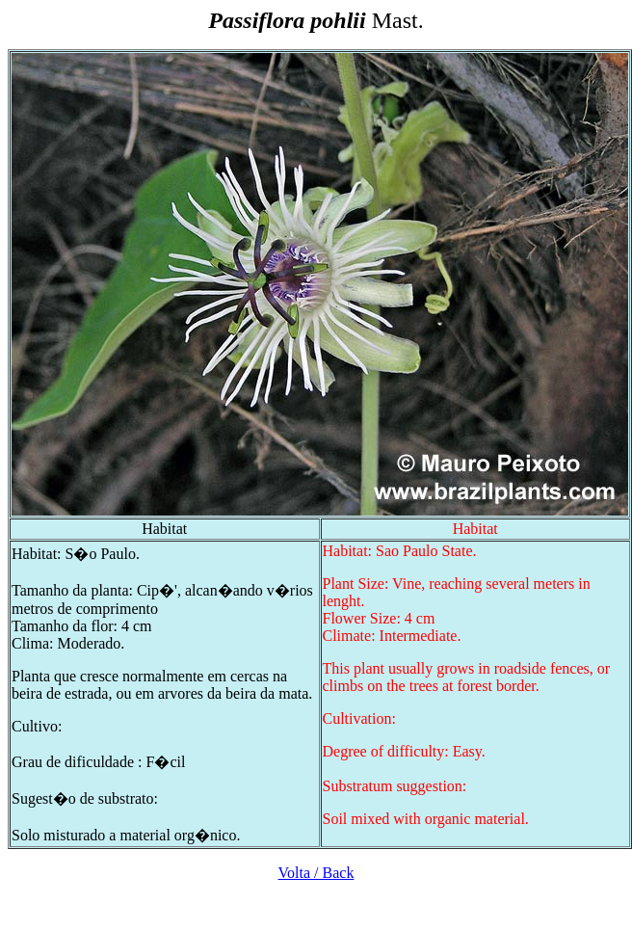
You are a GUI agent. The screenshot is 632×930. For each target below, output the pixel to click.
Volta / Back (316, 872)
